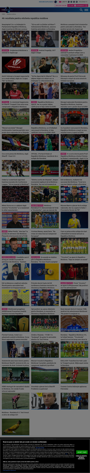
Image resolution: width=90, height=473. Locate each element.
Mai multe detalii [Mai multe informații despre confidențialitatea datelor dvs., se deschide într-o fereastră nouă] (40, 447)
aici (66, 453)
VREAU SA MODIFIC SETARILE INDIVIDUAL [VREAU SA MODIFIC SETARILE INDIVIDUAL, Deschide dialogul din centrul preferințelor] (81, 457)
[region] (45, 456)
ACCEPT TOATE (82, 452)
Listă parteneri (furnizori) (9, 470)
